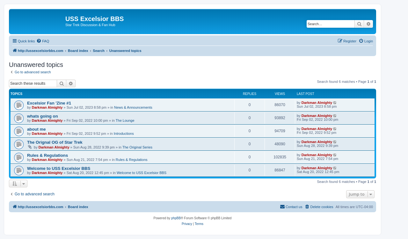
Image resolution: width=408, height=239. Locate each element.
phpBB (176, 218)
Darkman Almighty (47, 107)
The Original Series (137, 147)
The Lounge (125, 120)
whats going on (42, 116)
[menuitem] (42, 41)
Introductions (124, 133)
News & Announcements (133, 107)
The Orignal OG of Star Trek (55, 142)
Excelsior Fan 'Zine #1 (49, 103)
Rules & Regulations (47, 155)
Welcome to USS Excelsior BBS (58, 168)
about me (36, 129)
